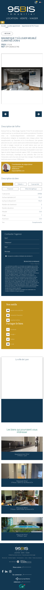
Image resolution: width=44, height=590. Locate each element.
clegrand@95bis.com (18, 170)
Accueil (3, 26)
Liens (26, 557)
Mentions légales (12, 557)
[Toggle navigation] (2, 22)
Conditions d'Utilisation (9, 291)
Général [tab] (7, 184)
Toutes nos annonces (37, 557)
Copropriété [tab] (35, 184)
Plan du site (4, 557)
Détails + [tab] (21, 184)
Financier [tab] (10, 189)
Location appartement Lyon (13, 26)
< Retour (7, 33)
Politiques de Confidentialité (27, 289)
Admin (30, 557)
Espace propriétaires (22, 579)
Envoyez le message (31, 261)
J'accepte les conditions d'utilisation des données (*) (19, 256)
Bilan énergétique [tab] (31, 189)
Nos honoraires (20, 557)
